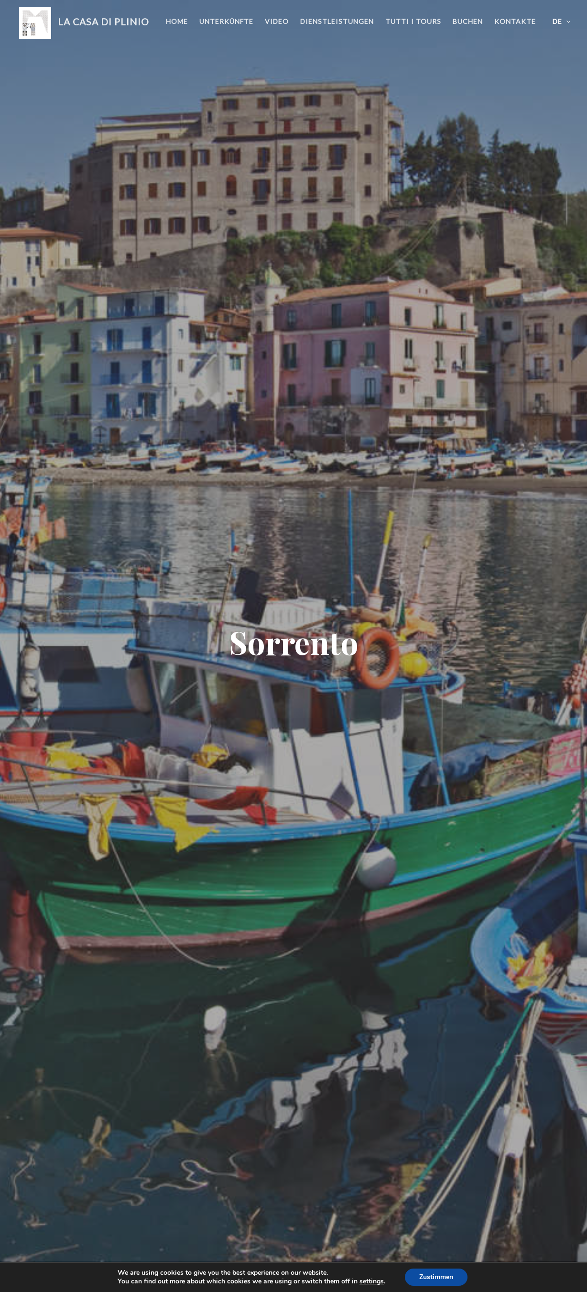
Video (277, 21)
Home (177, 21)
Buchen (468, 21)
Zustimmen (436, 1276)
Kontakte (515, 21)
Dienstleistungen (337, 21)
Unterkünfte (226, 21)
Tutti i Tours (413, 21)
